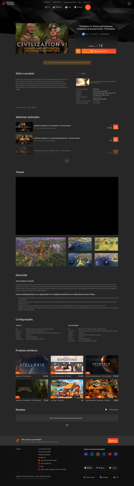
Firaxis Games (97, 93)
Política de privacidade (44, 452)
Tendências (47, 2)
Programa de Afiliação (44, 454)
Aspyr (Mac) (104, 93)
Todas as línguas (111, 409)
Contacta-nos (42, 457)
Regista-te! (113, 440)
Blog (79, 2)
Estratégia (103, 99)
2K (93, 95)
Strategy (34, 107)
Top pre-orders (57, 2)
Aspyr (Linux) (111, 93)
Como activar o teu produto (100, 91)
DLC (29, 107)
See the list (96, 89)
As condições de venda (44, 449)
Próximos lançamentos (69, 2)
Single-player (96, 99)
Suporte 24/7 (86, 2)
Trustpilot (18, 449)
